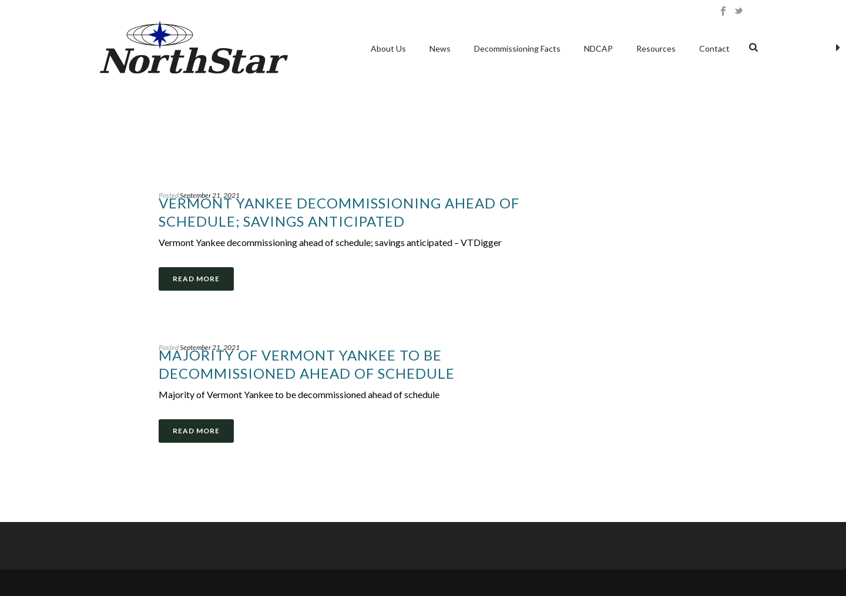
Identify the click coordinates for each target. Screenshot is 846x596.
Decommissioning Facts (517, 48)
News (440, 48)
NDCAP (598, 48)
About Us (388, 48)
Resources (656, 48)
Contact (714, 48)
